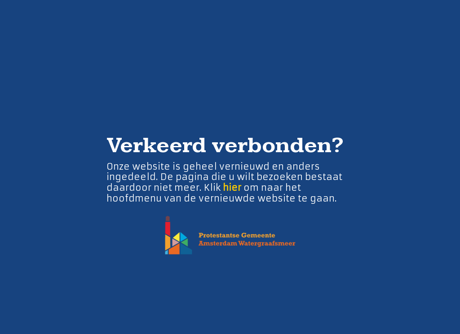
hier (232, 187)
